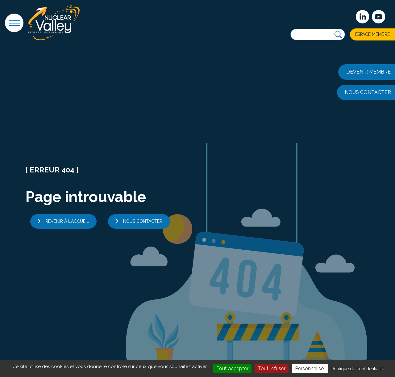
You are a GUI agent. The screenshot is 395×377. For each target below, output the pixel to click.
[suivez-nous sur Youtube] (378, 16)
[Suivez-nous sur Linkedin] (362, 16)
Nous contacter (142, 221)
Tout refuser (271, 368)
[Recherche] (338, 35)
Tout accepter (232, 368)
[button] (14, 23)
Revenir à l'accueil (67, 221)
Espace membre (372, 34)
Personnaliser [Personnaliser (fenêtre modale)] (310, 368)
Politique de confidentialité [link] (357, 368)
